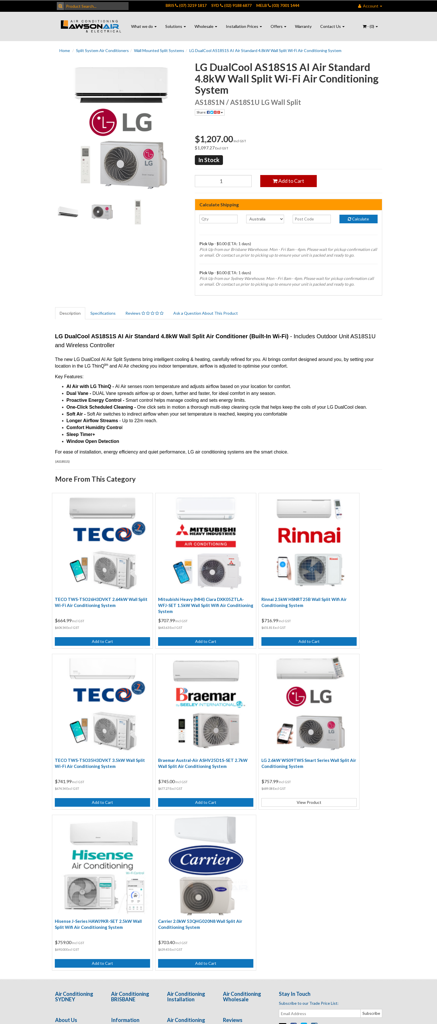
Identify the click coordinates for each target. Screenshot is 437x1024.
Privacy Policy (123, 843)
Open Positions (237, 858)
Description (70, 313)
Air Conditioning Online (188, 861)
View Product (176, 763)
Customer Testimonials (244, 831)
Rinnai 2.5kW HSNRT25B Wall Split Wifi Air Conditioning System (257, 582)
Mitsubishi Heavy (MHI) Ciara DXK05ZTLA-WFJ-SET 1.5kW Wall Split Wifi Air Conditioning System (173, 585)
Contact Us (332, 26)
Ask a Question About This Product (205, 313)
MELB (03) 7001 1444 (277, 5)
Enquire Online (68, 873)
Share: (210, 112)
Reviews (144, 313)
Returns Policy (124, 855)
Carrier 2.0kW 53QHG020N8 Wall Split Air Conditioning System (340, 724)
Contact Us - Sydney (73, 843)
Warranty (303, 26)
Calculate (358, 218)
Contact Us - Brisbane (75, 831)
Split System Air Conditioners (102, 50)
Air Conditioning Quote (188, 873)
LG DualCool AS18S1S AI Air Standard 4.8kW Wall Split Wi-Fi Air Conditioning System (265, 50)
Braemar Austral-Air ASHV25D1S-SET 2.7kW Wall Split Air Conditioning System (93, 727)
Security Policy (124, 867)
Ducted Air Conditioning (178, 834)
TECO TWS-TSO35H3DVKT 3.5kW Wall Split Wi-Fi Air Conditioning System (341, 585)
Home (64, 50)
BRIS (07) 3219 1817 (186, 5)
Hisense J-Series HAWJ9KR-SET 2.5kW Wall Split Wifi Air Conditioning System (254, 727)
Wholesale (206, 26)
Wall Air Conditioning (186, 849)
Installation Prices (244, 26)
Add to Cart (288, 181)
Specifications (103, 313)
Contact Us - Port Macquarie (71, 858)
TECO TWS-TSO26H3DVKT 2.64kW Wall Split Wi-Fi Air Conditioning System (91, 585)
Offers (278, 26)
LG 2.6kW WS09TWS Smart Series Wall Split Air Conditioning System (173, 724)
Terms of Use (123, 831)
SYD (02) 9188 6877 (231, 5)
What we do (144, 26)
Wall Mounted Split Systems (159, 50)
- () (370, 26)
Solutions (175, 26)
